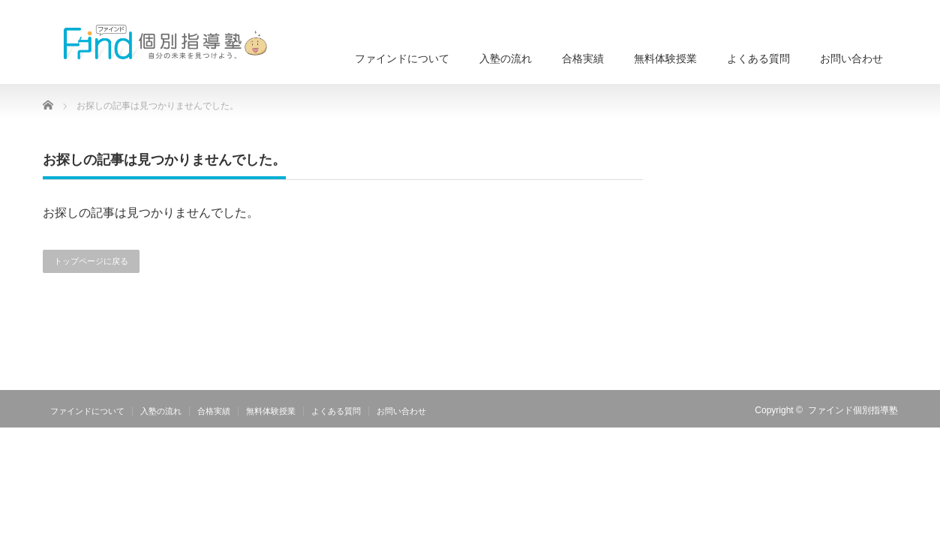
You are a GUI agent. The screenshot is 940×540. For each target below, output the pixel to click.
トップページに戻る (91, 261)
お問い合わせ (851, 58)
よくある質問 (758, 58)
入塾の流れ (505, 58)
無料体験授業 (665, 58)
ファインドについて (402, 58)
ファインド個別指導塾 (853, 410)
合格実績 (583, 58)
